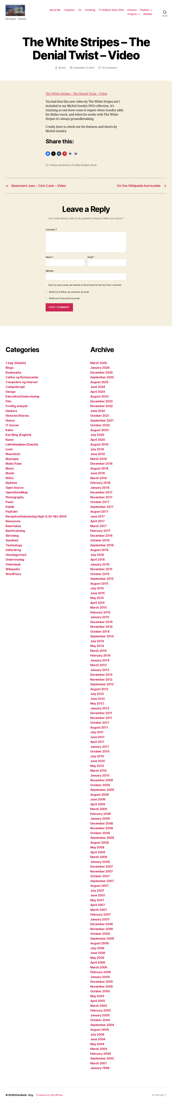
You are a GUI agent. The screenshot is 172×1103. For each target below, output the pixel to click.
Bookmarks (64, 165)
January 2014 (99, 660)
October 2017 (99, 502)
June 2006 (97, 953)
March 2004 (98, 1049)
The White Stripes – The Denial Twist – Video (76, 94)
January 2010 (99, 775)
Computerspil (15, 387)
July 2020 (97, 435)
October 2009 (100, 785)
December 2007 (101, 866)
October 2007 (100, 876)
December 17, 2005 (84, 68)
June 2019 (97, 454)
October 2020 (100, 425)
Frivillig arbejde (17, 406)
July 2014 (97, 641)
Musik (10, 473)
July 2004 (97, 1034)
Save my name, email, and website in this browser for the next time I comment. (85, 285)
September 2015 (102, 579)
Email (90, 257)
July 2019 (97, 449)
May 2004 (97, 1044)
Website (50, 271)
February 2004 (100, 1054)
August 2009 (99, 795)
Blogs (55, 165)
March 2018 (98, 478)
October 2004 (100, 1020)
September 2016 (102, 545)
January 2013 (99, 670)
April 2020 (97, 440)
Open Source (15, 488)
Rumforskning (15, 531)
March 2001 (98, 1063)
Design (10, 392)
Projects (132, 14)
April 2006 (97, 962)
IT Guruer (12, 425)
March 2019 (98, 459)
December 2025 (101, 372)
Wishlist (147, 14)
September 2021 (102, 420)
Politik (10, 507)
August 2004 (99, 1030)
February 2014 (100, 655)
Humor (10, 420)
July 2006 (97, 948)
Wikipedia (13, 569)
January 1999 (100, 1068)
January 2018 (99, 488)
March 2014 (98, 651)
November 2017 (101, 497)
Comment (51, 230)
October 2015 (99, 574)
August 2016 (99, 550)
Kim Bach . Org (24, 1095)
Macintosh (13, 454)
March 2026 (98, 363)
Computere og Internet (21, 382)
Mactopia (12, 459)
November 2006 (101, 929)
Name (49, 257)
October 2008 (100, 833)
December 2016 (101, 536)
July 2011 (97, 732)
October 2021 (99, 416)
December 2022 (101, 401)
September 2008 (102, 838)
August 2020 (99, 430)
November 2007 (101, 871)
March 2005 (98, 1006)
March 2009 (98, 809)
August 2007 (99, 886)
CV (80, 10)
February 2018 (100, 483)
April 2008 (97, 852)
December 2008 (101, 823)
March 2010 (98, 771)
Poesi (9, 502)
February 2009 (100, 814)
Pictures (132, 10)
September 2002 (102, 1058)
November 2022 (101, 406)
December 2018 (101, 464)
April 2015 (97, 603)
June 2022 (97, 411)
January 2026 (100, 368)
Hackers (11, 411)
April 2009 (97, 804)
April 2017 (97, 521)
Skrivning (12, 536)
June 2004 (97, 1039)
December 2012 (101, 675)
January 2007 (100, 919)
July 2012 (97, 694)
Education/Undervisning (22, 396)
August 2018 (99, 468)
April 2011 (97, 742)
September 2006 (102, 938)
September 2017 (102, 507)
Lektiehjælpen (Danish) (22, 444)
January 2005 (100, 1015)
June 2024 (97, 387)
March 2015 (98, 607)
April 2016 (97, 559)
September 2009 (102, 790)
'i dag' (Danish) (16, 363)
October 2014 (100, 631)
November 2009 (101, 780)
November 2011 (101, 718)
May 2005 (97, 996)
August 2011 (99, 727)
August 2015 (99, 583)
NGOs (10, 478)
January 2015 (99, 617)
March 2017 (98, 526)
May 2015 (97, 598)
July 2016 (97, 555)
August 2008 (99, 843)
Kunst (10, 440)
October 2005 (100, 991)
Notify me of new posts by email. (64, 298)
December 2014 (101, 622)
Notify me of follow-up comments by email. (69, 292)
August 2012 (99, 689)
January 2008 (100, 862)
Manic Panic (14, 464)
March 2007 (98, 910)
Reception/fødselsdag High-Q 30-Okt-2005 (36, 516)
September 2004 (102, 1025)
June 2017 (97, 516)
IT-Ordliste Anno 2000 (111, 10)
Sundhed (12, 540)
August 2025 (99, 382)
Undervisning (15, 559)
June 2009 (97, 799)
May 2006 (97, 958)
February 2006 (100, 972)
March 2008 (98, 857)
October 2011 (99, 723)
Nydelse (11, 483)
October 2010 (100, 751)
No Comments (109, 68)
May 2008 (97, 847)
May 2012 (97, 703)
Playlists (144, 10)
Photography (15, 497)
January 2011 (99, 747)
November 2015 (101, 569)
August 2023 (99, 396)
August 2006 (99, 943)
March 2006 (98, 967)
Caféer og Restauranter (22, 377)
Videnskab (13, 564)
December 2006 (101, 924)
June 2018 (97, 473)
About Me (54, 10)
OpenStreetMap (17, 492)
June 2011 (97, 737)
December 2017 (101, 492)
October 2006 (100, 934)
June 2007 (97, 895)
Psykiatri (12, 511)
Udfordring (13, 550)
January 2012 (99, 708)
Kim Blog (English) (81, 165)
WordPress (13, 574)
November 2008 (101, 828)
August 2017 (99, 511)
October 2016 (100, 540)
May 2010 (97, 766)
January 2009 (100, 818)
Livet (9, 449)
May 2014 (97, 646)
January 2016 (99, 564)
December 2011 (101, 713)
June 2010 (97, 761)
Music (94, 165)
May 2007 (97, 900)
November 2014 (101, 627)
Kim (64, 68)
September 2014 (102, 636)
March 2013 (98, 665)
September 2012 (102, 684)
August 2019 (99, 444)
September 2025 (102, 377)
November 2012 (101, 679)
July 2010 (97, 756)
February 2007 (100, 914)
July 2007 (97, 890)
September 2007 (102, 881)
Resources (13, 521)
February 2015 (100, 612)
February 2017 (100, 531)
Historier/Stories (17, 416)
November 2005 (101, 986)
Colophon (69, 10)
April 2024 (97, 392)
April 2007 (97, 905)
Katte (9, 430)
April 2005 (97, 1001)
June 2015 (97, 593)
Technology (14, 545)
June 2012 (97, 699)
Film (8, 401)
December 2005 (101, 982)
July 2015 (97, 588)
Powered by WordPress (49, 1095)
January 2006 (100, 977)
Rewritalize (13, 526)
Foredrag (90, 10)
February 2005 (100, 1010)
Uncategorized (16, 555)
